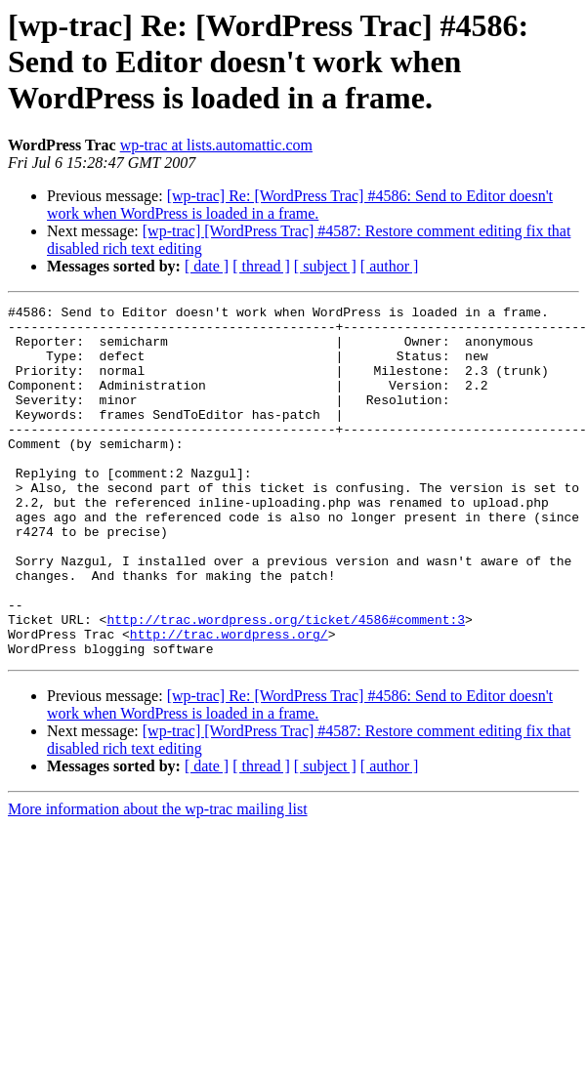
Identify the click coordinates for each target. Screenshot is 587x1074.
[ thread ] (261, 266)
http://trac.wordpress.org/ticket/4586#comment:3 (285, 683)
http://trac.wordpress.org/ (229, 701)
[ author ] (389, 266)
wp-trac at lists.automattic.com (216, 145)
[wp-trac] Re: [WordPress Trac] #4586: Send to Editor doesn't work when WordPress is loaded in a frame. (300, 204)
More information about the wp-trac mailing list (158, 879)
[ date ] (207, 266)
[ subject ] (325, 266)
